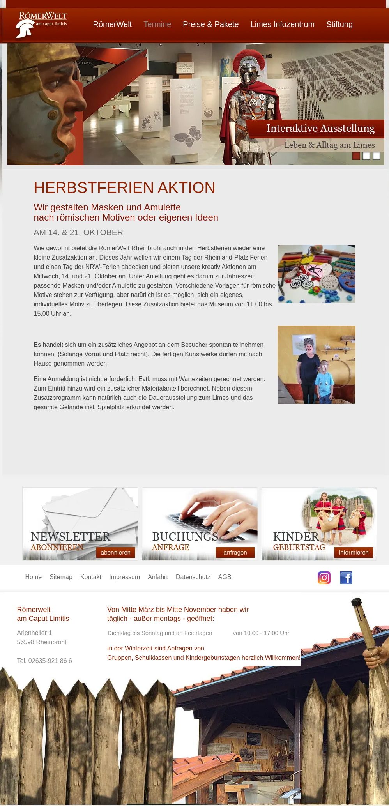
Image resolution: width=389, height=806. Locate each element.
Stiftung (339, 24)
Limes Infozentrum (283, 24)
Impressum (124, 577)
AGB (225, 577)
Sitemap (61, 577)
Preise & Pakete (211, 24)
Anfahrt (158, 577)
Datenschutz (193, 577)
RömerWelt (112, 24)
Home (33, 577)
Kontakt (90, 577)
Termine (157, 24)
